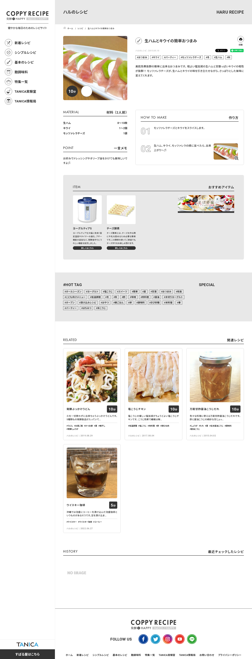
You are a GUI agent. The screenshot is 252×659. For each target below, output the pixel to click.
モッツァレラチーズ (191, 57)
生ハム (218, 57)
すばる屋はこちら (27, 654)
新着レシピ (22, 57)
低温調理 (96, 297)
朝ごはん (119, 302)
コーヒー (98, 522)
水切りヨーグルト (174, 297)
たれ (202, 426)
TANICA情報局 (25, 115)
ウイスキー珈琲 (76, 505)
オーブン (70, 302)
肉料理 (145, 297)
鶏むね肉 (165, 426)
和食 (179, 291)
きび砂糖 (155, 302)
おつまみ (142, 57)
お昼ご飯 (79, 426)
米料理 (169, 302)
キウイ (156, 57)
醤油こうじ (195, 429)
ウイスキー (72, 522)
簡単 (135, 291)
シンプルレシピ (25, 67)
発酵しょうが (73, 429)
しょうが (194, 426)
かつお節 (89, 426)
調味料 (141, 302)
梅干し (102, 426)
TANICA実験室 (25, 106)
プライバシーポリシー (229, 655)
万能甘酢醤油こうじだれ (204, 409)
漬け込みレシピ (88, 302)
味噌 (133, 297)
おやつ (105, 302)
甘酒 (154, 291)
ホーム (69, 655)
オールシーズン (73, 291)
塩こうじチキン (137, 409)
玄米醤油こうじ (217, 426)
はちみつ (87, 308)
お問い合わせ (207, 655)
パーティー (170, 57)
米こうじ (101, 308)
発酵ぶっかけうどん (78, 409)
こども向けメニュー (76, 297)
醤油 (157, 297)
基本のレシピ (24, 76)
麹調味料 (21, 86)
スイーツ (123, 291)
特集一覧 (21, 96)
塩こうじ (108, 291)
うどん (70, 426)
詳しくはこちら (87, 248)
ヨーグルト (92, 291)
